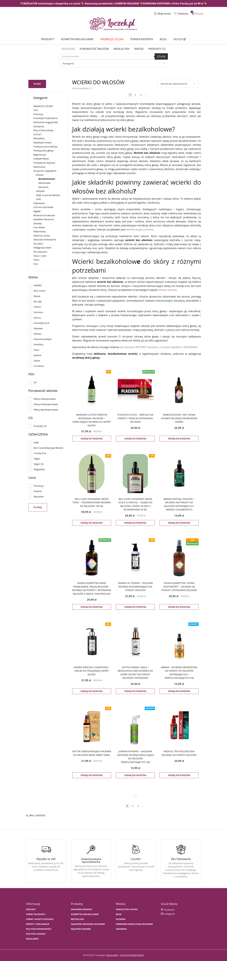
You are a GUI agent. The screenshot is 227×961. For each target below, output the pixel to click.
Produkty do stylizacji (44, 162)
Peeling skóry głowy (43, 150)
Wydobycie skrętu (42, 142)
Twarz (36, 259)
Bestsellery (39, 138)
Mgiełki (37, 211)
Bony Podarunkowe (43, 130)
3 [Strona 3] (140, 94)
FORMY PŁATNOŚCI (35, 914)
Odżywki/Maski (41, 158)
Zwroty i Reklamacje (37, 924)
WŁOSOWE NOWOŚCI (81, 909)
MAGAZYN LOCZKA (43, 106)
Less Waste (39, 227)
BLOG (119, 914)
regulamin (112, 955)
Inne (35, 263)
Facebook (167, 909)
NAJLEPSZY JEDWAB (80, 929)
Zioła (38, 199)
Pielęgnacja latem (42, 247)
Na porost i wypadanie (44, 170)
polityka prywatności (132, 955)
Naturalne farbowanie (44, 239)
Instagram (168, 913)
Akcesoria (43, 186)
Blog (163, 39)
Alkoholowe (44, 182)
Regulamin (32, 939)
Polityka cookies (35, 934)
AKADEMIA (121, 929)
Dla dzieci (38, 243)
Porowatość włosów (94, 49)
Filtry (37, 83)
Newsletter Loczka (127, 909)
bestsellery (77, 919)
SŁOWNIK (120, 919)
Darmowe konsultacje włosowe (134, 924)
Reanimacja (39, 166)
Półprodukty (39, 231)
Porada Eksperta (141, 39)
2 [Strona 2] (135, 94)
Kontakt (31, 909)
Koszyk (197, 13)
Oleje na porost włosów (48, 195)
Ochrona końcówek (43, 207)
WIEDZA (139, 49)
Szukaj (161, 56)
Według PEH (122, 49)
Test (35, 110)
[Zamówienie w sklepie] (178, 83)
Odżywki (40, 191)
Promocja (38, 114)
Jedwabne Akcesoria (43, 219)
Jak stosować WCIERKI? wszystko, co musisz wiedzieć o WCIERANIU (159, 347)
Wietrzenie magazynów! (45, 122)
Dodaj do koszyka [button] (92, 438)
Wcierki (40, 174)
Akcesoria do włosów (44, 215)
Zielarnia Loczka (41, 235)
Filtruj (38, 507)
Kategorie (68, 49)
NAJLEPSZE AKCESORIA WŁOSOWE (88, 924)
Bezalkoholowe (46, 178)
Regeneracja (39, 154)
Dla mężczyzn (40, 251)
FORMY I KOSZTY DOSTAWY (39, 919)
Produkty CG (157, 49)
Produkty (47, 39)
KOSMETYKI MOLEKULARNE (85, 914)
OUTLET (37, 134)
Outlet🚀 (180, 39)
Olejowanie (39, 203)
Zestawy (37, 223)
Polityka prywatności (38, 929)
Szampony (38, 126)
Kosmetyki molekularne (77, 39)
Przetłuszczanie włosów (45, 146)
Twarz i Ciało (39, 255)
